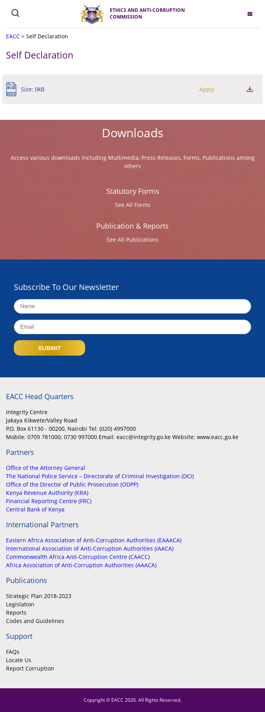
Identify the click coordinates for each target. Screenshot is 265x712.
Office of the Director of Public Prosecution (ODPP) (72, 484)
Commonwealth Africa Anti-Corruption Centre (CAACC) (78, 557)
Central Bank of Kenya (35, 509)
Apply (206, 89)
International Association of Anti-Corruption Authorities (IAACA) (89, 548)
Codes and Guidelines (35, 621)
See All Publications (132, 239)
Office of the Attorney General (45, 468)
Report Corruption (30, 668)
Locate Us (18, 660)
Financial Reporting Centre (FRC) (49, 501)
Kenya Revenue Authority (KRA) (47, 492)
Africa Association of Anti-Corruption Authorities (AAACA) (81, 565)
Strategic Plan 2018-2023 (38, 596)
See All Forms (133, 204)
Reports (16, 612)
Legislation (20, 604)
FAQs (12, 651)
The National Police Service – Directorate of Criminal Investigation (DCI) (100, 476)
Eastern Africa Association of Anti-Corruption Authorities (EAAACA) (93, 540)
